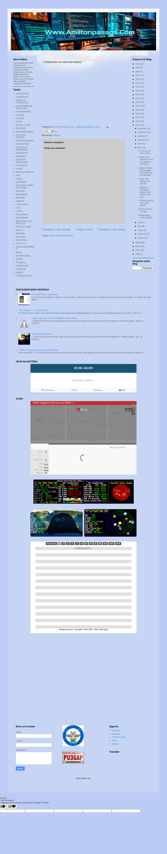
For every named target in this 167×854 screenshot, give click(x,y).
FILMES (19, 169)
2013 (138, 113)
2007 (138, 250)
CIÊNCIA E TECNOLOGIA (22, 101)
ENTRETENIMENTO (25, 141)
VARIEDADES (22, 266)
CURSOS (20, 115)
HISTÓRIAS (21, 182)
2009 (138, 243)
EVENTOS (20, 156)
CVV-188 (20, 118)
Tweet (114, 740)
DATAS (19, 122)
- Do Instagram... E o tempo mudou (33, 310)
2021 (138, 83)
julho (140, 144)
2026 (138, 64)
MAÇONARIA (22, 214)
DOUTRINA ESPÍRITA (21, 136)
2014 (138, 110)
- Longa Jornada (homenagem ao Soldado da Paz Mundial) (144, 171)
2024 (138, 71)
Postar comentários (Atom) (61, 235)
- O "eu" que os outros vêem (144, 152)
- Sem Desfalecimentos (42, 334)
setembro (142, 140)
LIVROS (19, 211)
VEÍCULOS (21, 269)
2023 (138, 75)
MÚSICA (19, 230)
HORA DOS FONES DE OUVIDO (24, 186)
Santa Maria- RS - (83, 778)
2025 (138, 68)
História (19, 179)
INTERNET (21, 198)
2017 (138, 98)
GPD (18, 175)
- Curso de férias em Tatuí (144, 210)
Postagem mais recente (56, 229)
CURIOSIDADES (23, 112)
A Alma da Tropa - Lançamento (45, 294)
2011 (138, 121)
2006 (138, 254)
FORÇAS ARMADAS (25, 172)
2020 (138, 87)
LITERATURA (22, 204)
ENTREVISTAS (22, 144)
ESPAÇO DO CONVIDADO (22, 148)
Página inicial (84, 229)
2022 (138, 79)
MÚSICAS (20, 233)
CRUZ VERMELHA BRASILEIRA (24, 107)
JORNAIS (20, 201)
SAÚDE (19, 259)
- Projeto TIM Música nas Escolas (143, 181)
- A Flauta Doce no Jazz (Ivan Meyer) (145, 203)
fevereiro (142, 234)
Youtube (115, 744)
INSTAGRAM (21, 194)
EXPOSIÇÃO (21, 165)
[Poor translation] (12, 806)
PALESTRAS (21, 240)
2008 (138, 246)
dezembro (142, 128)
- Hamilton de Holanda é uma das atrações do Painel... (145, 160)
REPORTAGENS (23, 256)
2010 (138, 125)
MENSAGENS (22, 218)
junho (140, 148)
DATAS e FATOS (23, 125)
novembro (142, 132)
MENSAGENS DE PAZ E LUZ (24, 222)
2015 (138, 106)
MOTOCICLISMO (23, 227)
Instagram (116, 734)
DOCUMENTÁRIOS (24, 132)
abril (140, 226)
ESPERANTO (22, 153)
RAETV (19, 252)
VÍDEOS (57, 135)
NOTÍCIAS (20, 237)
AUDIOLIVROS (22, 94)
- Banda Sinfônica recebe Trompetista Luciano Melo (54, 318)
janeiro (141, 238)
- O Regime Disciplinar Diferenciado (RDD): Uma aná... (144, 192)
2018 (138, 94)
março (141, 230)
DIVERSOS (21, 128)
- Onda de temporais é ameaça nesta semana (38, 350)
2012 (138, 117)
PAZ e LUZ (20, 243)
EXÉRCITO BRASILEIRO (22, 161)
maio (140, 222)
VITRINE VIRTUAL (24, 276)
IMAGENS (20, 191)
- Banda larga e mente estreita (144, 216)
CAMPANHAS (22, 97)
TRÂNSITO (21, 262)
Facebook (116, 730)
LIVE (18, 208)
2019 (138, 91)
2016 (138, 102)
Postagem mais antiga (111, 229)
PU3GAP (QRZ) (119, 737)
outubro (141, 136)
